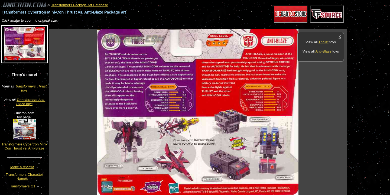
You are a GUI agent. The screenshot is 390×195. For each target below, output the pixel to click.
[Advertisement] (147, 26)
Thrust (323, 42)
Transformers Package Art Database (79, 5)
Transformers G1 (22, 186)
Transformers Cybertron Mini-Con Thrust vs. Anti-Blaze (24, 146)
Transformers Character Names (24, 177)
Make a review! (22, 167)
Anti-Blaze (323, 51)
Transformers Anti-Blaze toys (30, 102)
